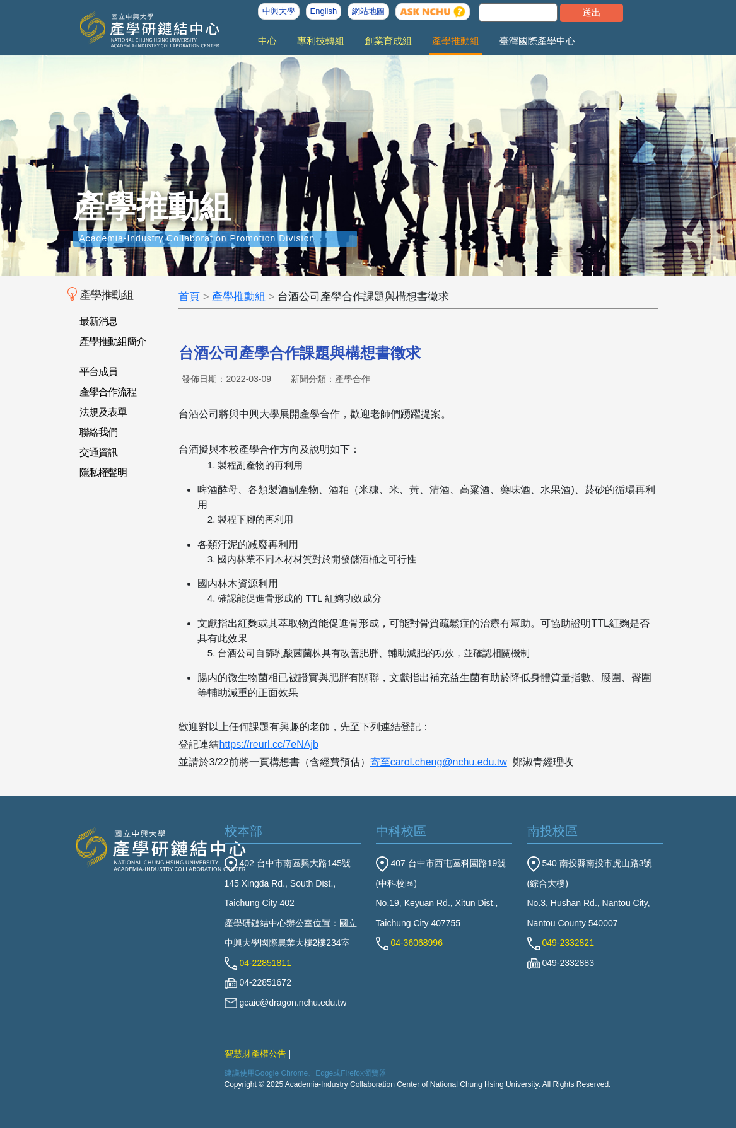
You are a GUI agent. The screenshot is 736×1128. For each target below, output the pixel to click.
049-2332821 (560, 943)
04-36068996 (409, 943)
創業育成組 (388, 40)
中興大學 (278, 11)
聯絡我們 (98, 432)
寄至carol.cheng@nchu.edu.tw (438, 762)
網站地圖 (368, 11)
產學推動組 (455, 40)
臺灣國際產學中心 (537, 40)
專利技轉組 (320, 40)
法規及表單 (103, 412)
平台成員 (98, 371)
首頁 (189, 297)
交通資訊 (98, 452)
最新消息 (98, 321)
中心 (267, 40)
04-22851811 (258, 963)
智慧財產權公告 (255, 1054)
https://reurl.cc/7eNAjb (268, 744)
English (323, 11)
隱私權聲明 (103, 472)
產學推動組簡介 (112, 341)
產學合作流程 (107, 392)
